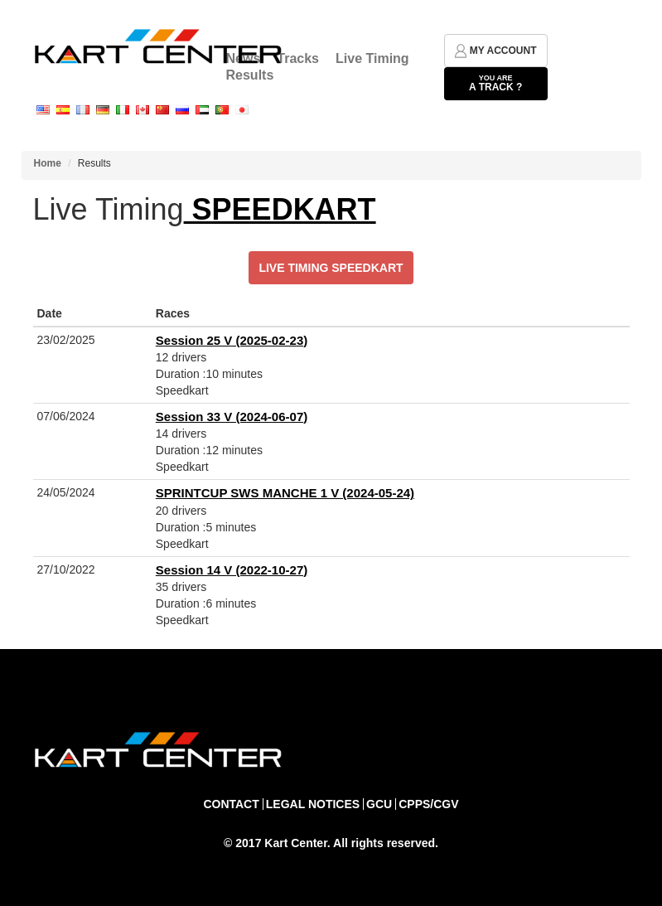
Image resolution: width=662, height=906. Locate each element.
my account (496, 51)
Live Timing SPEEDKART (331, 267)
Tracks (298, 58)
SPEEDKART (280, 209)
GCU (379, 804)
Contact (231, 804)
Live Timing (372, 58)
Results (250, 75)
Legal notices (313, 804)
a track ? (496, 83)
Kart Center (295, 843)
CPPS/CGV (428, 804)
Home (47, 163)
